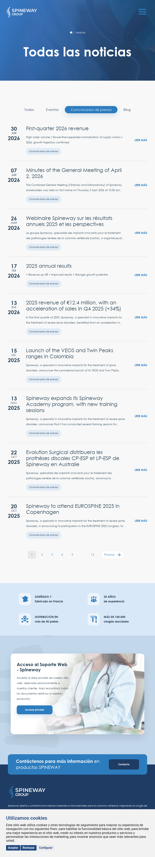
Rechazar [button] (29, 847)
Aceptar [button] (13, 847)
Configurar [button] (45, 847)
